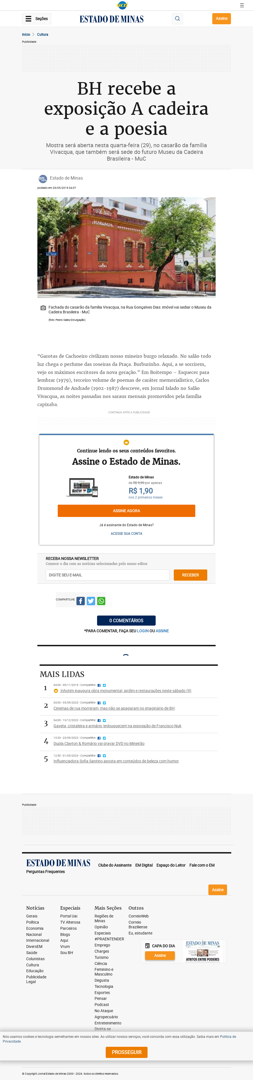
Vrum (65, 946)
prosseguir (126, 1052)
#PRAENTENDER (109, 939)
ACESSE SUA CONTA (126, 533)
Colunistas (35, 959)
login (143, 630)
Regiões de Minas (104, 918)
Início (26, 34)
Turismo (102, 957)
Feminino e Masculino (104, 972)
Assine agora (126, 510)
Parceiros (68, 928)
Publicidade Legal (36, 979)
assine (162, 630)
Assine (221, 18)
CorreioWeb (139, 916)
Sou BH (66, 952)
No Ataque (104, 1011)
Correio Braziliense (138, 924)
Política (32, 922)
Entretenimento (108, 1023)
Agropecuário (106, 1017)
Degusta (102, 980)
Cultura (42, 34)
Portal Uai (68, 916)
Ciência (101, 963)
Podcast (102, 1004)
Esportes (102, 992)
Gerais (31, 916)
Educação (35, 971)
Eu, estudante (140, 933)
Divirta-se (103, 1029)
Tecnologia (104, 986)
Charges (102, 951)
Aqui (64, 940)
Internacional (37, 940)
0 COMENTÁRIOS (126, 621)
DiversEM (34, 946)
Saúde (31, 952)
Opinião (101, 927)
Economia (35, 928)
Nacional (34, 934)
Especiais (103, 933)
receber (190, 575)
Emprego (102, 945)
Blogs (65, 934)
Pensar (101, 998)
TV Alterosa (70, 922)
